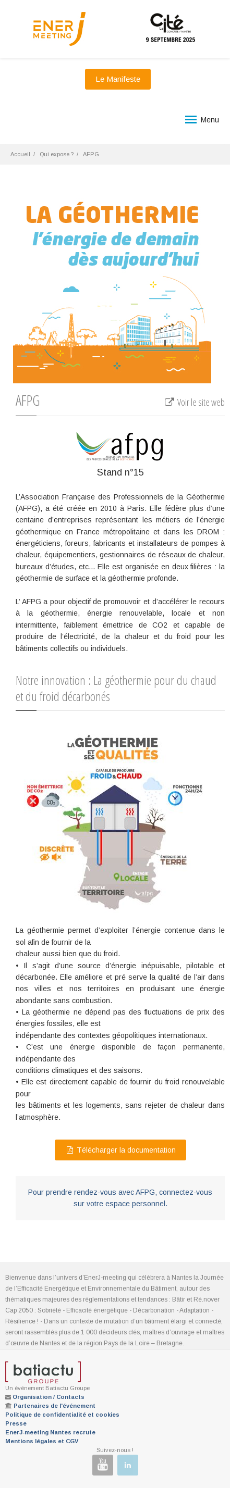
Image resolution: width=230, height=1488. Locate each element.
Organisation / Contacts (48, 1397)
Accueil (20, 154)
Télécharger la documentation (120, 1150)
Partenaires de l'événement (54, 1406)
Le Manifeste (117, 78)
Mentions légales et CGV (41, 1441)
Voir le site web (194, 402)
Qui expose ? (57, 154)
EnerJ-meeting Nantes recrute (50, 1432)
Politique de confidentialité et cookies (62, 1414)
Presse (16, 1423)
